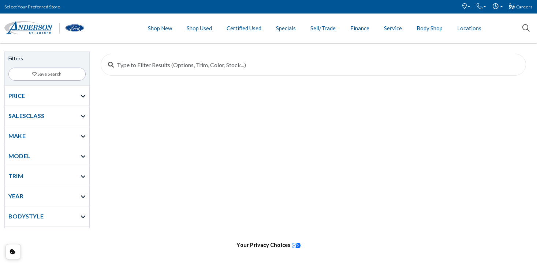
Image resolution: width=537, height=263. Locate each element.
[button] (466, 6)
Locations (469, 28)
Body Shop (430, 28)
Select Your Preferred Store (32, 6)
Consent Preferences (13, 251)
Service (393, 28)
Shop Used (199, 28)
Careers (521, 6)
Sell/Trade (323, 28)
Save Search (47, 74)
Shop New (160, 28)
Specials (286, 28)
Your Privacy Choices (268, 245)
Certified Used (244, 28)
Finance (359, 28)
